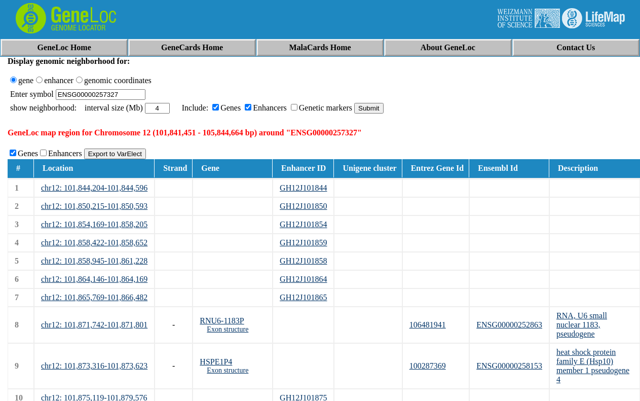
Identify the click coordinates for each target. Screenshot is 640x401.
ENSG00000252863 (509, 324)
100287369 (427, 365)
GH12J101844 (303, 188)
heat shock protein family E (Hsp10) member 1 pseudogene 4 (592, 366)
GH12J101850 (303, 206)
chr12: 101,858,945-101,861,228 (94, 261)
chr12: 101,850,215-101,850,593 (94, 206)
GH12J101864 (303, 279)
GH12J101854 (303, 224)
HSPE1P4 (216, 361)
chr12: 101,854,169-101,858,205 (94, 224)
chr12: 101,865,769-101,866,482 (94, 297)
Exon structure (227, 329)
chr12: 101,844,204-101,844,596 (94, 188)
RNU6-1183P (222, 320)
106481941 (427, 324)
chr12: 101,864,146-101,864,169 (94, 279)
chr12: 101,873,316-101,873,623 (94, 365)
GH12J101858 (303, 261)
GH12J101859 (303, 242)
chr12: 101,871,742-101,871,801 (94, 324)
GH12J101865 (303, 297)
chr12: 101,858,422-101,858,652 (94, 242)
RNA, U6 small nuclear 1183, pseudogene (581, 324)
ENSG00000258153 (509, 365)
